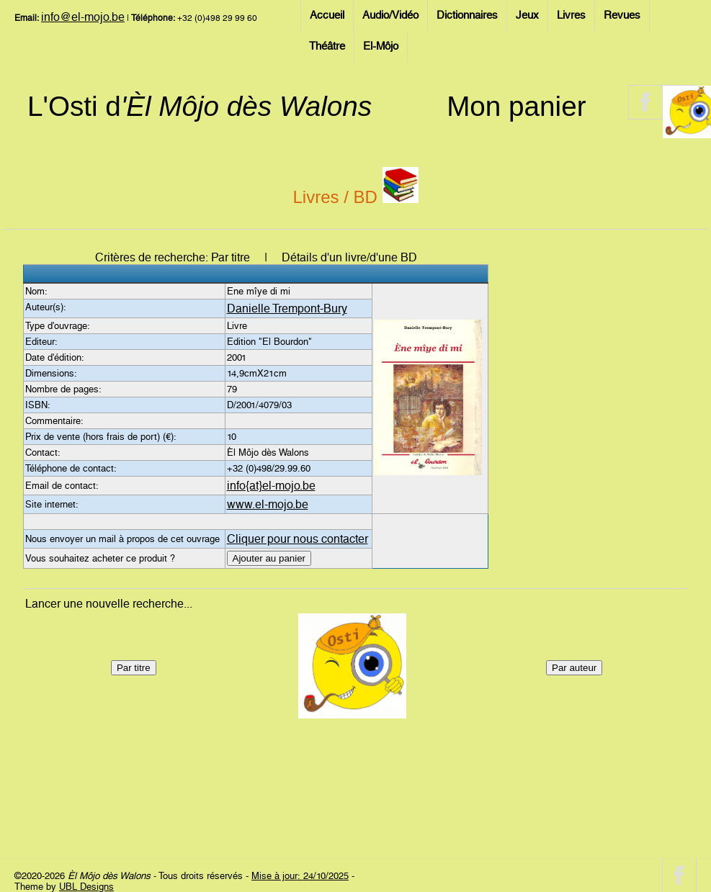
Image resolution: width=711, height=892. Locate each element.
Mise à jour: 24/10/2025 (300, 875)
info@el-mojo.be (83, 17)
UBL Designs (86, 886)
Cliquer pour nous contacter (297, 539)
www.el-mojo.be (267, 504)
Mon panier (516, 106)
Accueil (327, 15)
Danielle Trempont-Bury (287, 308)
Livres (571, 15)
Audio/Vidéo (390, 15)
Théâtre (327, 46)
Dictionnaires (467, 15)
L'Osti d (199, 106)
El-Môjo (380, 46)
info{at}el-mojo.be (271, 485)
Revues (622, 15)
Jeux (527, 15)
